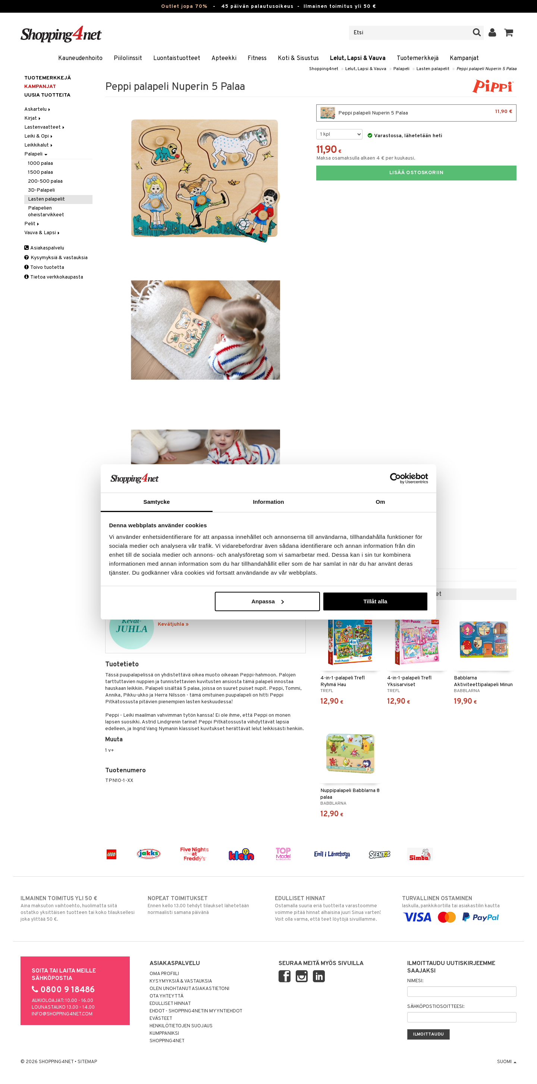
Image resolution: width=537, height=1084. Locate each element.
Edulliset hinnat (170, 1004)
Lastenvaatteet (45, 127)
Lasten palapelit (433, 69)
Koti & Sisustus (298, 58)
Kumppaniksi (164, 1034)
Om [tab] (380, 502)
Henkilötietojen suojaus (181, 1026)
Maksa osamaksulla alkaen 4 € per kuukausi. (365, 158)
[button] (508, 33)
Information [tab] (268, 502)
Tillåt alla (375, 601)
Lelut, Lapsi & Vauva (358, 58)
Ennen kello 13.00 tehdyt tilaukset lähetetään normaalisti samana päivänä (205, 905)
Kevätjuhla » (173, 624)
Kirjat (33, 118)
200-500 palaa (45, 181)
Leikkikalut (39, 145)
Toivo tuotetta (44, 267)
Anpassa (267, 601)
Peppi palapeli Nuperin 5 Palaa (486, 69)
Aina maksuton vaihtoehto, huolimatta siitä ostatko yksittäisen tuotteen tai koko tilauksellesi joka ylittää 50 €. (78, 909)
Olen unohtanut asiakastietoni (189, 989)
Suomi (506, 1062)
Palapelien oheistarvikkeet (46, 211)
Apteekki (223, 58)
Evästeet (161, 1019)
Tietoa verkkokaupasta (53, 277)
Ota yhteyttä (166, 996)
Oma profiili (164, 974)
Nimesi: (415, 981)
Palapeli (401, 69)
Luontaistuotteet (176, 58)
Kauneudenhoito (80, 58)
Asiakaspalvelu (44, 248)
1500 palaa (40, 172)
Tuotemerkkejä (418, 58)
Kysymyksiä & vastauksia (56, 258)
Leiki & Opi (39, 136)
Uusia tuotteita (47, 95)
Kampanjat (464, 58)
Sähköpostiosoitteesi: (435, 1007)
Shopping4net (323, 69)
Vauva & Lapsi (42, 233)
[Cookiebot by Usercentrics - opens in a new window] (395, 478)
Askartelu (37, 109)
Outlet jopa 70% (184, 6)
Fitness (257, 58)
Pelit (32, 224)
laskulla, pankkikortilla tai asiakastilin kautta (459, 908)
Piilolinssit (128, 58)
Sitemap (87, 1062)
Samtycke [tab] (157, 502)
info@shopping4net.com (62, 1014)
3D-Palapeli (41, 190)
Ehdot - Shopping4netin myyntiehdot (196, 1011)
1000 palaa (40, 163)
